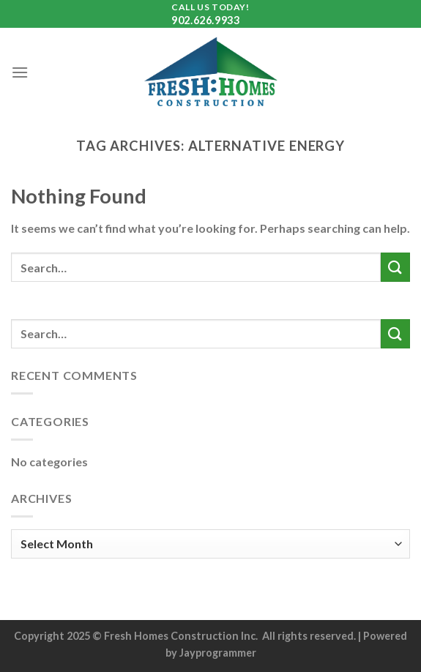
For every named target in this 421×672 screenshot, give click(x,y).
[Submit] (395, 267)
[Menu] (20, 72)
